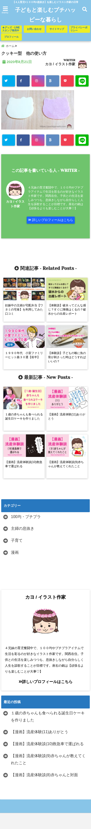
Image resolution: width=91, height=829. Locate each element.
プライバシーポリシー (78, 29)
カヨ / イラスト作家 (60, 64)
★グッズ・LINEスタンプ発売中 (11, 29)
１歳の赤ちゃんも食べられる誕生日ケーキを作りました (48, 716)
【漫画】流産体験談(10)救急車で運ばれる (47, 744)
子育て (17, 540)
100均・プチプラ (26, 517)
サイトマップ (57, 29)
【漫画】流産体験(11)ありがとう (39, 732)
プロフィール (11, 36)
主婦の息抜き (22, 528)
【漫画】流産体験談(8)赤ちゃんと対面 (44, 775)
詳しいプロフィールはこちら (50, 220)
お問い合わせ (34, 29)
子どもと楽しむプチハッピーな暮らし (45, 15)
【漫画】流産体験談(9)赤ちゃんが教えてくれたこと (48, 759)
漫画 (15, 552)
